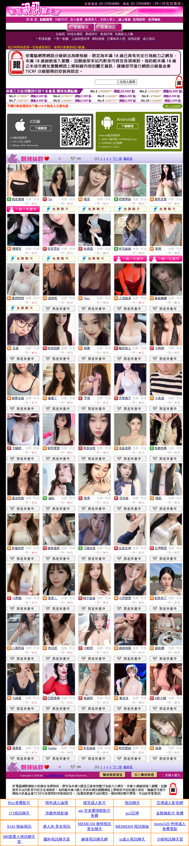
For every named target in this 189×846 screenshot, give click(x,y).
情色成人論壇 (56, 803)
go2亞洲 (132, 813)
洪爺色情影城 (56, 813)
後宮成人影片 (94, 803)
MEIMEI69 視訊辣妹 (132, 826)
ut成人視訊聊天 (132, 839)
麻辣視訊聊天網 (94, 839)
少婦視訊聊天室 (170, 839)
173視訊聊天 (19, 813)
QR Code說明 (172, 106)
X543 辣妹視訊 (19, 826)
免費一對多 (33, 199)
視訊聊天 (132, 803)
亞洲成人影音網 (170, 803)
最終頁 (128, 158)
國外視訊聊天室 (56, 839)
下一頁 (117, 158)
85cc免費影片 (19, 803)
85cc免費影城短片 (54, 775)
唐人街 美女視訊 (56, 826)
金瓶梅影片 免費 (170, 813)
